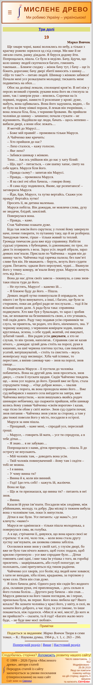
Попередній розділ (26, 645)
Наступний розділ (67, 645)
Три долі (47, 29)
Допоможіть (46, 655)
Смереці (27, 681)
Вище (47, 645)
